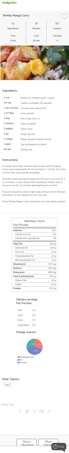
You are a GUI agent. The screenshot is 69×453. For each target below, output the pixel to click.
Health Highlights (61, 48)
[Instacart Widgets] (34, 432)
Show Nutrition (27, 443)
